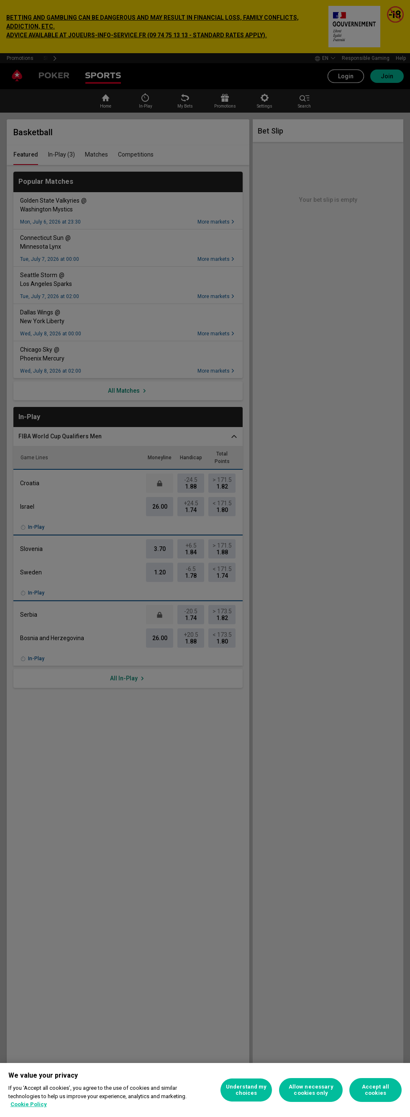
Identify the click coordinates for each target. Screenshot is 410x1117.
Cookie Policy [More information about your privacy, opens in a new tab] (28, 1104)
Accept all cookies (375, 1090)
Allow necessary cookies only (311, 1090)
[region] (205, 1090)
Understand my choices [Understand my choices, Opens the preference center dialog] (246, 1090)
